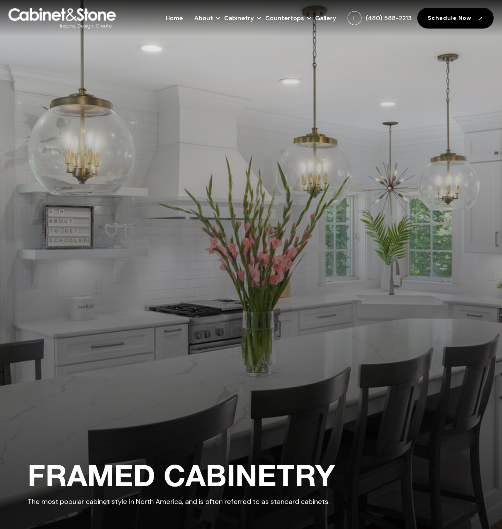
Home (174, 18)
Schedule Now (455, 18)
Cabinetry (239, 17)
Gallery (325, 18)
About (203, 17)
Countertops (284, 17)
